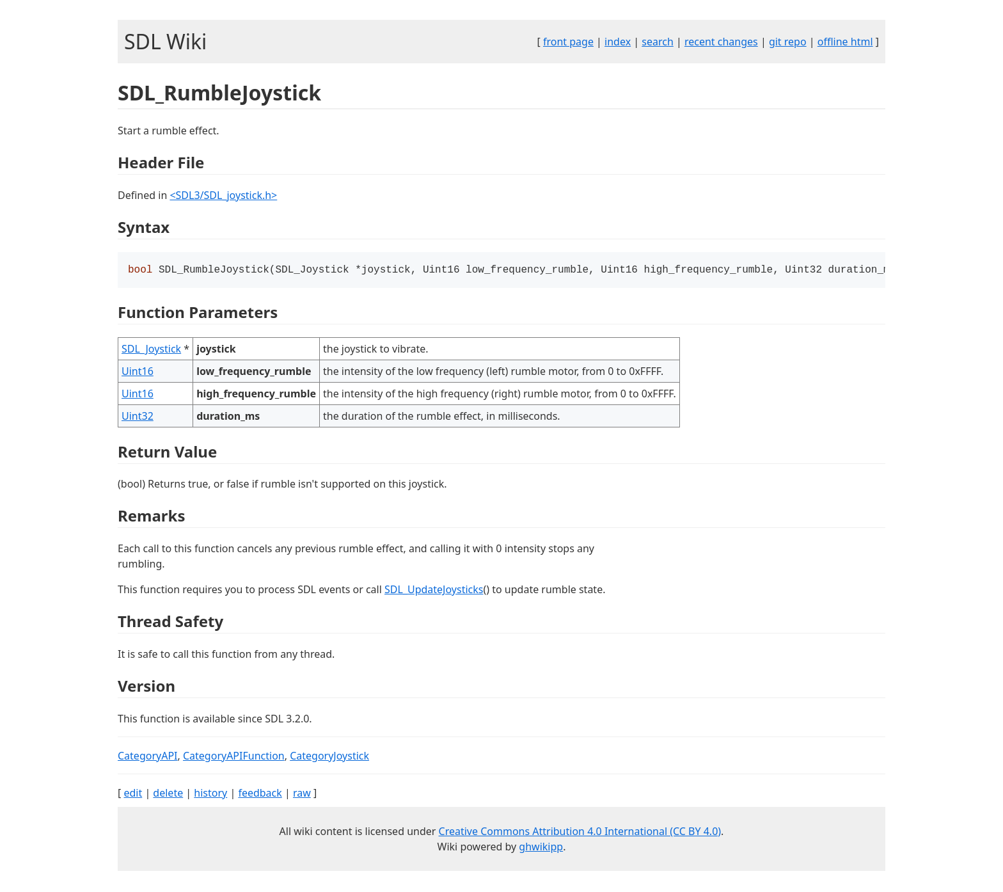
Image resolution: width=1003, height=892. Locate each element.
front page (568, 42)
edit (132, 794)
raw (302, 794)
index (617, 42)
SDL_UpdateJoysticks (433, 591)
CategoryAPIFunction (234, 757)
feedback (259, 794)
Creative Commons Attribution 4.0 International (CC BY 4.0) (580, 832)
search (658, 42)
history (210, 794)
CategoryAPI (148, 757)
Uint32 (138, 417)
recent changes (721, 42)
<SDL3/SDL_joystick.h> (223, 195)
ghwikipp (541, 848)
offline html (845, 42)
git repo (788, 42)
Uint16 (138, 372)
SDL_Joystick (151, 350)
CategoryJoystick (329, 757)
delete (168, 794)
